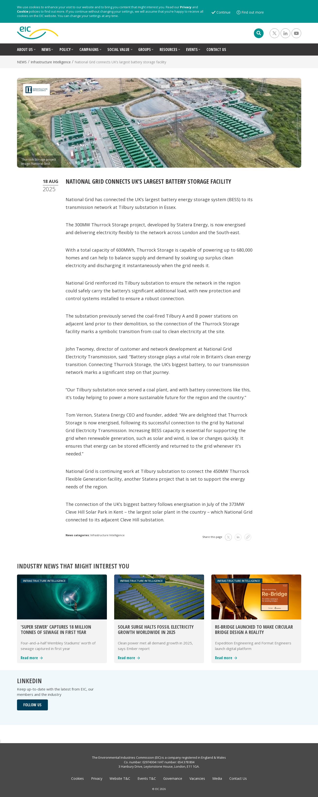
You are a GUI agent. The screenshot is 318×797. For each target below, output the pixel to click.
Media (217, 778)
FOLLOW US (32, 704)
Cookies (77, 778)
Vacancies (197, 778)
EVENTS (192, 49)
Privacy (185, 7)
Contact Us (238, 778)
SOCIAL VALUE (118, 49)
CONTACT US (216, 49)
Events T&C (147, 778)
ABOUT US (25, 49)
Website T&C (120, 778)
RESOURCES (168, 49)
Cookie (22, 11)
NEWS (46, 49)
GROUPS (144, 49)
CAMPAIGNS (89, 49)
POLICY (65, 49)
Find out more (252, 12)
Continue (223, 12)
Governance (172, 778)
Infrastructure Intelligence (51, 62)
